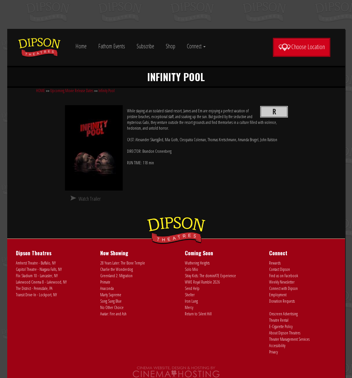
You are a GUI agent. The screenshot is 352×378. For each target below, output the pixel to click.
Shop (170, 46)
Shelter (190, 294)
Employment (277, 294)
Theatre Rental (278, 320)
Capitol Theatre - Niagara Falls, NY (39, 269)
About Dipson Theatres (284, 333)
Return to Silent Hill (198, 313)
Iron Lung (191, 301)
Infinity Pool (106, 90)
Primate (105, 282)
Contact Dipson (279, 269)
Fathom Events (111, 46)
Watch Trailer (90, 198)
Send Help (192, 288)
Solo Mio (191, 269)
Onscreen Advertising (283, 313)
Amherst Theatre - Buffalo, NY (36, 263)
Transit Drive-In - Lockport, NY (36, 294)
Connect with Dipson (283, 288)
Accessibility (277, 345)
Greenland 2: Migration (116, 275)
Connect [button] (196, 46)
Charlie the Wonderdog (116, 269)
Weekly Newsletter (282, 282)
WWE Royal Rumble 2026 (202, 282)
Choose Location (301, 46)
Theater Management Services (289, 339)
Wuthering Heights (197, 263)
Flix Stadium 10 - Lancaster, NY (37, 275)
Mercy (189, 307)
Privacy (273, 352)
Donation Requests (282, 301)
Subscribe (145, 46)
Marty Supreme (110, 294)
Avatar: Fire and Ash (113, 313)
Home (81, 46)
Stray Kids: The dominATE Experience (210, 275)
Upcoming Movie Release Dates (71, 90)
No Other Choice (112, 307)
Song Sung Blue (111, 301)
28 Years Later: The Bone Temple (122, 263)
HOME (40, 90)
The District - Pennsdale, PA (34, 288)
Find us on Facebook (283, 275)
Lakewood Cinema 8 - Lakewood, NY (41, 282)
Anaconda (107, 288)
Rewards (275, 263)
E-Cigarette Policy (281, 326)
